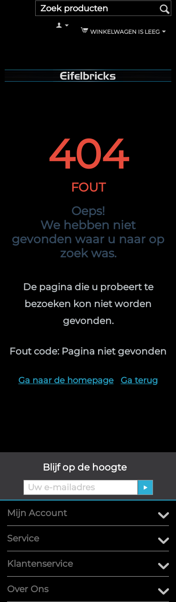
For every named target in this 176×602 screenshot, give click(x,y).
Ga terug (139, 380)
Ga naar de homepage (66, 380)
